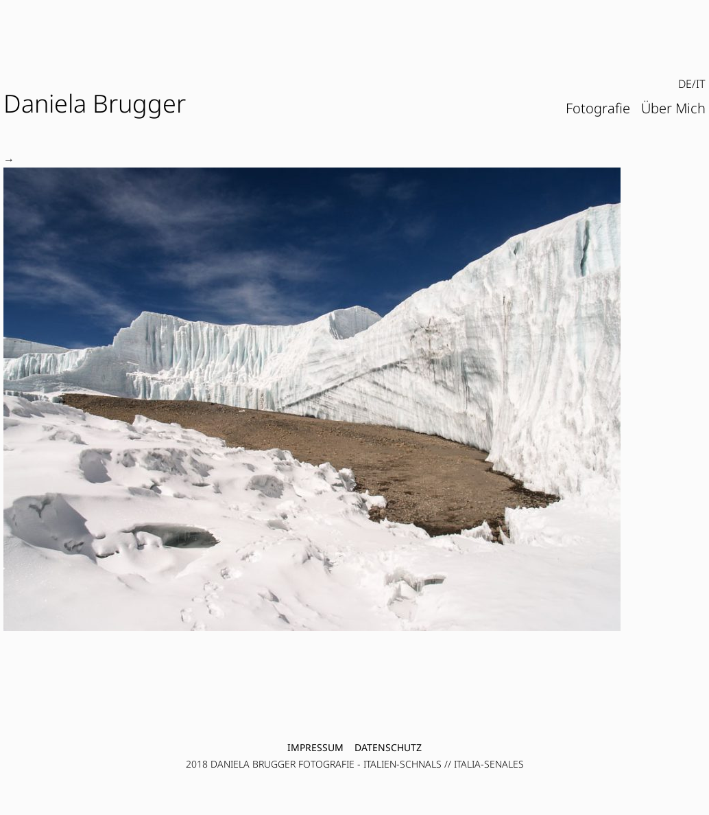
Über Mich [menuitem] (673, 108)
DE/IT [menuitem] (692, 83)
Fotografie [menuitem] (598, 108)
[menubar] (692, 84)
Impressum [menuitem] (315, 747)
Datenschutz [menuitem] (388, 747)
